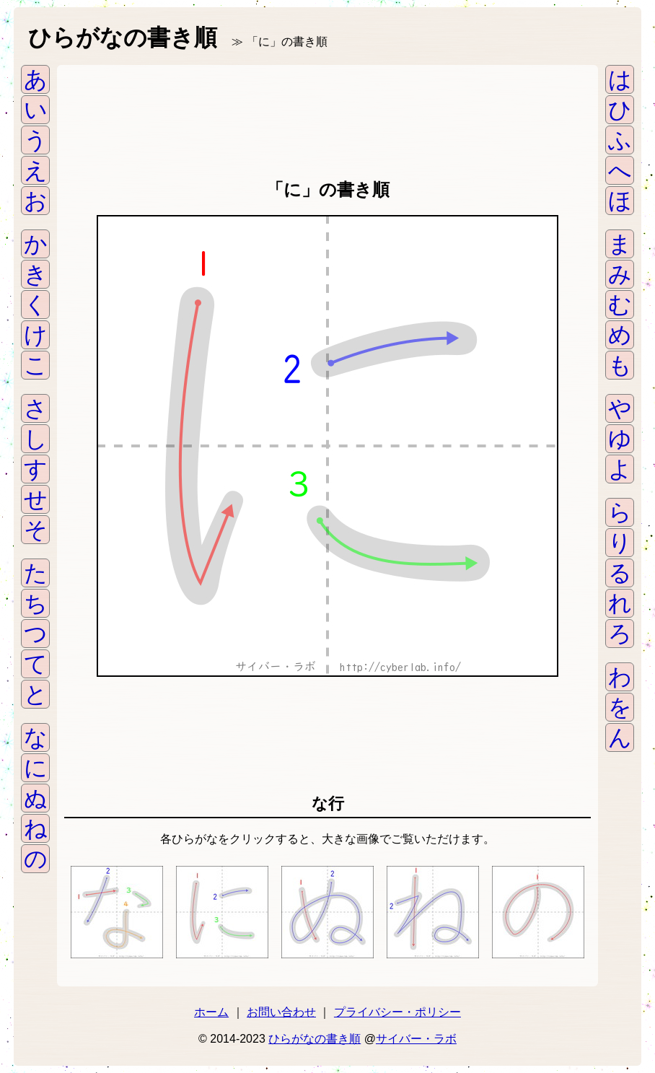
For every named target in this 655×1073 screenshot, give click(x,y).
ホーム (211, 1012)
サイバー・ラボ (416, 1039)
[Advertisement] (327, 119)
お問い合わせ (281, 1012)
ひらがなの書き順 (314, 1039)
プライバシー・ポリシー (397, 1012)
